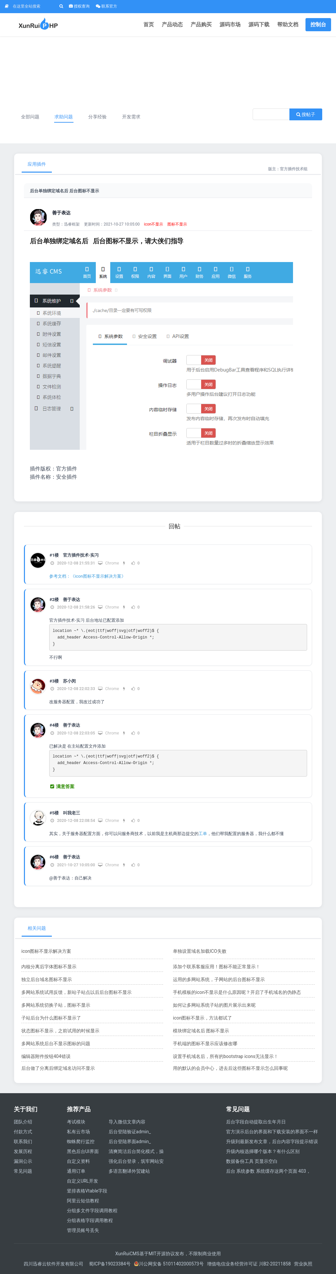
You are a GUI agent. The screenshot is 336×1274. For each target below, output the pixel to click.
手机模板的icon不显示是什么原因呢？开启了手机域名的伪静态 (237, 992)
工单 (203, 833)
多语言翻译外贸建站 (129, 1171)
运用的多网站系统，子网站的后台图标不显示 (219, 979)
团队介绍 (23, 1121)
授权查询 (79, 6)
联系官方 (106, 6)
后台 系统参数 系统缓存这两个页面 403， (268, 1171)
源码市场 (230, 24)
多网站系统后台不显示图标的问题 (55, 1043)
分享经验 (97, 116)
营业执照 (303, 1263)
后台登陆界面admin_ (130, 1141)
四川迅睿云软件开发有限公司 (54, 1263)
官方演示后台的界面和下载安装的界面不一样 (272, 1131)
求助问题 (63, 116)
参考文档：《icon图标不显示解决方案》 (87, 576)
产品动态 (172, 24)
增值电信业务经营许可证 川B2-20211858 (249, 1263)
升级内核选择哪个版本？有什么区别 (263, 1151)
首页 (148, 24)
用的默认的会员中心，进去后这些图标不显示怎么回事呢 (230, 1068)
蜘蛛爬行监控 (80, 1141)
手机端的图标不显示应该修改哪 (205, 1043)
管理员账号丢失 (83, 1230)
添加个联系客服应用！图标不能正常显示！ (216, 966)
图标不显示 (177, 224)
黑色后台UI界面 (83, 1151)
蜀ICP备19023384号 (110, 1263)
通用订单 (76, 1171)
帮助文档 (287, 24)
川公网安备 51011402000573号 (169, 1263)
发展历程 (23, 1151)
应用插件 (37, 164)
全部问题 (30, 116)
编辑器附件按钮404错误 (46, 1056)
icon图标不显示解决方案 (46, 951)
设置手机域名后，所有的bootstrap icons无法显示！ (225, 1056)
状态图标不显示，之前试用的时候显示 (60, 1030)
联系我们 (23, 1141)
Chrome (108, 563)
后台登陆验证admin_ (130, 1131)
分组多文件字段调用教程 (92, 1210)
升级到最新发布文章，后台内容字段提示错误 (272, 1141)
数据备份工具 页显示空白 (252, 1161)
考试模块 (76, 1121)
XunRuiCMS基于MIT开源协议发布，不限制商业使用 (168, 1253)
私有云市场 (78, 1131)
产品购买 (201, 24)
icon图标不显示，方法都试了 (202, 1018)
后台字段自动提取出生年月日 (256, 1121)
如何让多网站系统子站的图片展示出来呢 (214, 1005)
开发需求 (131, 116)
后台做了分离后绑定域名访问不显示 (58, 1068)
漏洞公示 (23, 1161)
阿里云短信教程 (83, 1200)
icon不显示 (153, 224)
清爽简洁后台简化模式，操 (136, 1151)
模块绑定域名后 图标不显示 (201, 1030)
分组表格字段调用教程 (90, 1220)
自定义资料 (78, 1161)
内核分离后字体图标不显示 (48, 966)
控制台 (318, 24)
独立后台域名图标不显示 (46, 979)
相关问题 (37, 928)
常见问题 (23, 1171)
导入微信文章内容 (127, 1121)
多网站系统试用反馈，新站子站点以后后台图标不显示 (76, 992)
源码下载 (258, 24)
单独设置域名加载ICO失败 (199, 951)
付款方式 (23, 1131)
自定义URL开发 (82, 1181)
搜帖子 (305, 114)
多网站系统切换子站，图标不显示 (55, 1005)
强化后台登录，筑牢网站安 (136, 1161)
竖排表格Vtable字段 (87, 1190)
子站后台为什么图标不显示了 (51, 1018)
